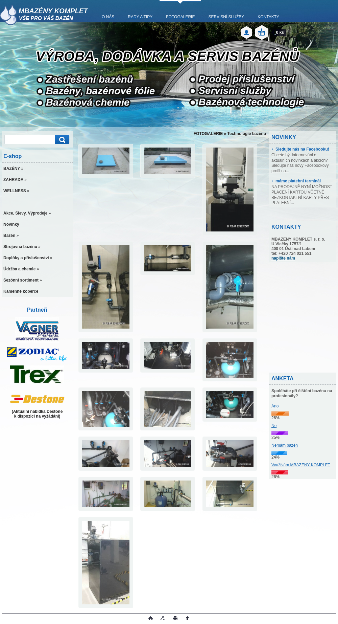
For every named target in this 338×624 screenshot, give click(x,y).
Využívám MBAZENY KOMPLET (300, 465)
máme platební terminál (296, 181)
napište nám (283, 258)
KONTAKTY (268, 17)
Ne (273, 426)
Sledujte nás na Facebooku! (300, 149)
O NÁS (108, 17)
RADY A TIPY (140, 17)
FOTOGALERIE (180, 17)
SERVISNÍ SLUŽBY (226, 17)
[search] (61, 139)
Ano (275, 406)
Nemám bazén (284, 445)
